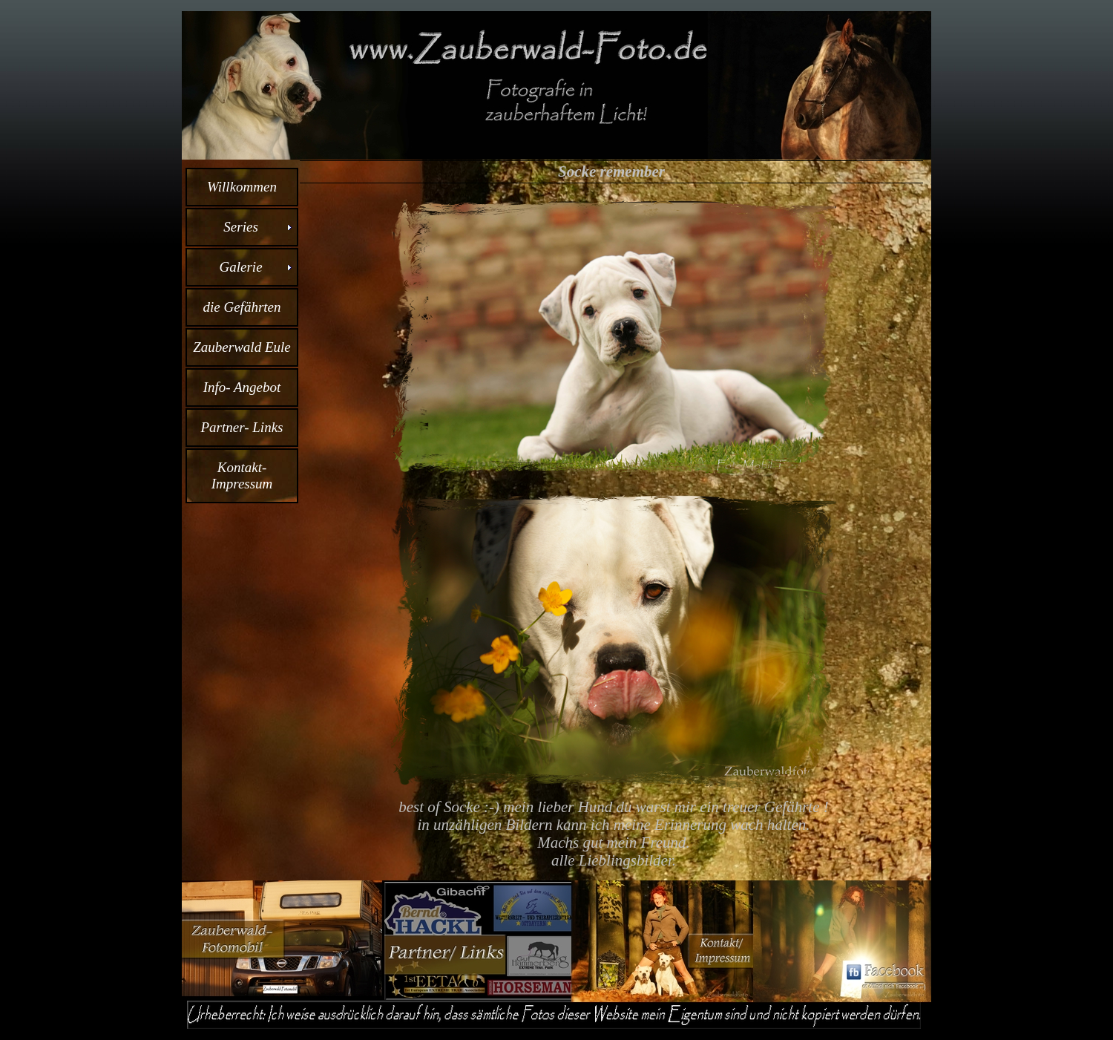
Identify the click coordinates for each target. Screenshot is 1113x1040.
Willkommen (242, 186)
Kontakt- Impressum (242, 475)
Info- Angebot (242, 387)
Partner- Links (242, 427)
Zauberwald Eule (241, 347)
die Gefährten (241, 307)
